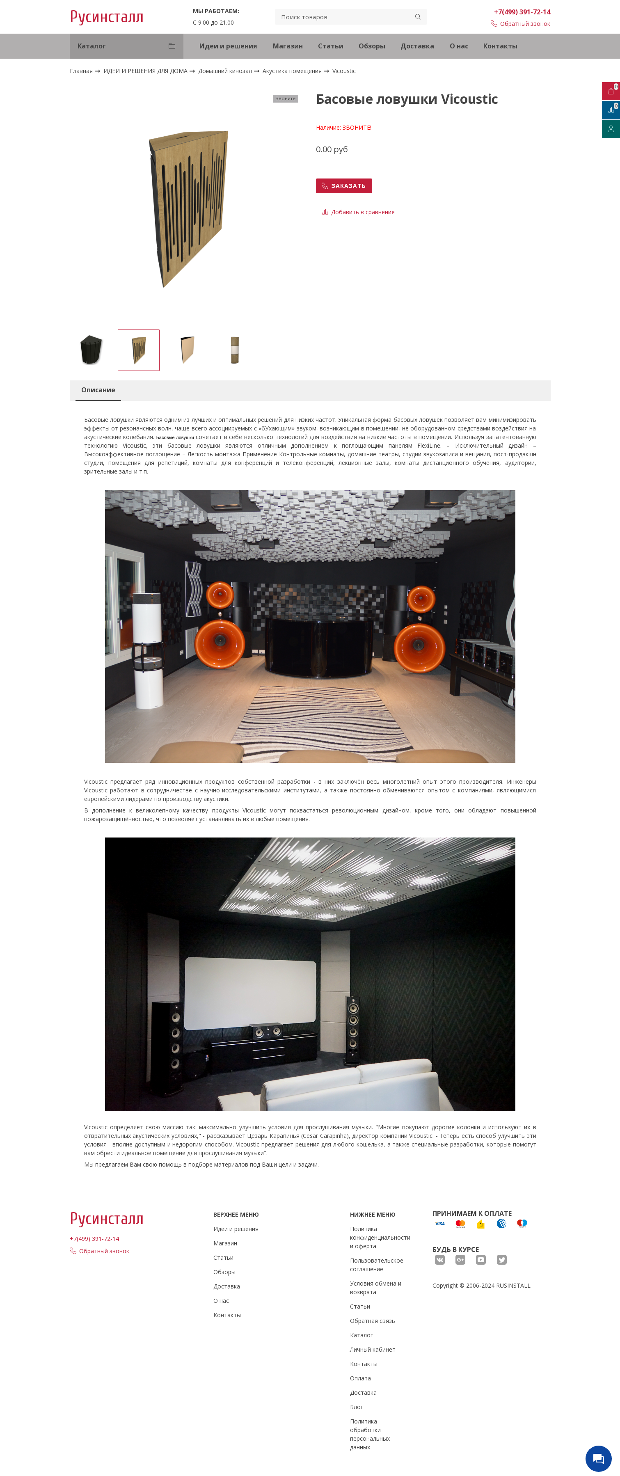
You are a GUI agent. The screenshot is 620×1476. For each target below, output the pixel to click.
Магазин (288, 45)
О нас (459, 45)
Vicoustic (344, 71)
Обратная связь (372, 1321)
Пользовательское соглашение (376, 1264)
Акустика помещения (293, 71)
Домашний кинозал (226, 71)
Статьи (330, 45)
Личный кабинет (373, 1349)
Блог (356, 1407)
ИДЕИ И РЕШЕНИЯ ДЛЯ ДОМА (146, 71)
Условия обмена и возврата (375, 1287)
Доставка (417, 45)
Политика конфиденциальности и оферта (380, 1237)
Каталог (361, 1335)
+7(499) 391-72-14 (522, 11)
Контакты (500, 45)
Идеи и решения (228, 45)
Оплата (360, 1378)
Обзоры (372, 45)
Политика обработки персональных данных (370, 1434)
